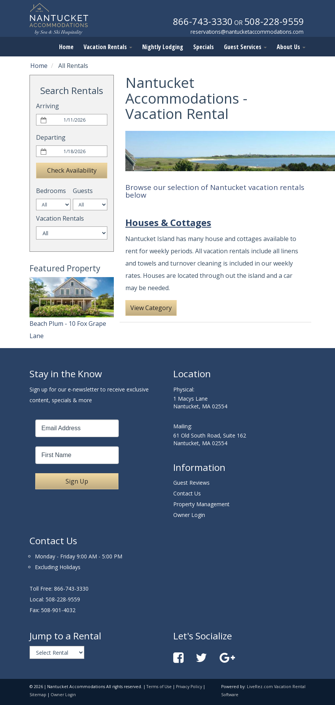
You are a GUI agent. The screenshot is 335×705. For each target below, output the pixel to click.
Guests (83, 191)
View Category (151, 308)
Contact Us (187, 493)
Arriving (47, 106)
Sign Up (77, 481)
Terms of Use (159, 686)
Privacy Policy (189, 686)
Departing (51, 137)
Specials (203, 47)
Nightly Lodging (162, 47)
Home (66, 47)
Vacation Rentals (108, 47)
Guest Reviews (191, 482)
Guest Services (245, 47)
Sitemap (38, 694)
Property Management (201, 504)
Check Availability (72, 170)
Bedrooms (51, 191)
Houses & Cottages (168, 222)
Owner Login (189, 514)
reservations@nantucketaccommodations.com (247, 31)
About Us (291, 47)
